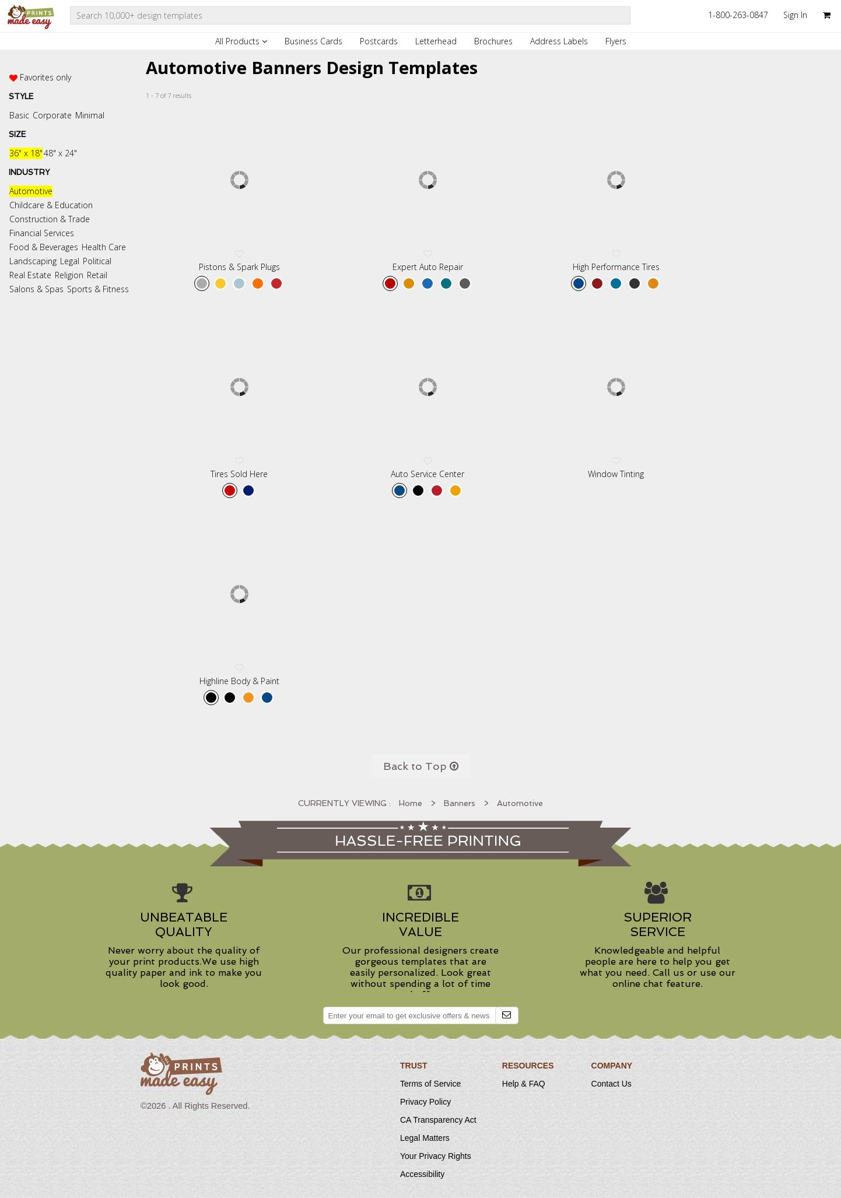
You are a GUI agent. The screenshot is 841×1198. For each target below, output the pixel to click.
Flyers (615, 41)
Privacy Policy (425, 1101)
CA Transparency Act (438, 1120)
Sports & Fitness (98, 289)
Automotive (30, 191)
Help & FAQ (523, 1083)
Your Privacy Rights (435, 1156)
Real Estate (30, 275)
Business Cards (313, 41)
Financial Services (41, 233)
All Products (241, 41)
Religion (69, 275)
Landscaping (33, 261)
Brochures (493, 41)
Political (97, 261)
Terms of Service (430, 1083)
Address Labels (559, 41)
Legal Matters (425, 1138)
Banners (459, 803)
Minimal (89, 115)
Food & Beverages (43, 247)
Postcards (379, 41)
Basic (19, 115)
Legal (69, 261)
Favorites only (45, 77)
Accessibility (422, 1174)
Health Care (104, 247)
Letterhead (436, 41)
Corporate (52, 115)
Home (410, 803)
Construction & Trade (49, 219)
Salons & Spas (36, 289)
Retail (97, 275)
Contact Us (611, 1083)
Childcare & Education (51, 205)
